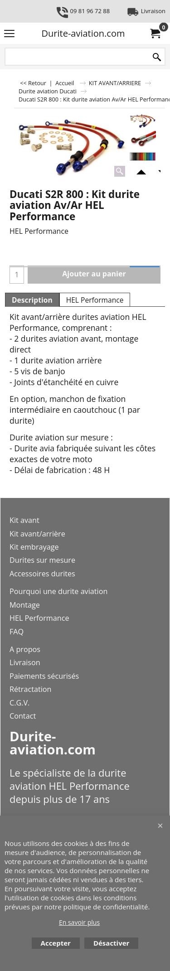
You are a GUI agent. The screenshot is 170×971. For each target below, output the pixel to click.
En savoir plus (79, 922)
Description (32, 300)
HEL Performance (95, 300)
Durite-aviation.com (83, 33)
